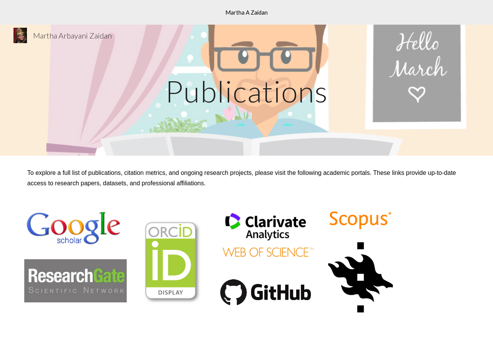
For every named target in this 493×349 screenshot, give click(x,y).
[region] (246, 12)
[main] (246, 89)
